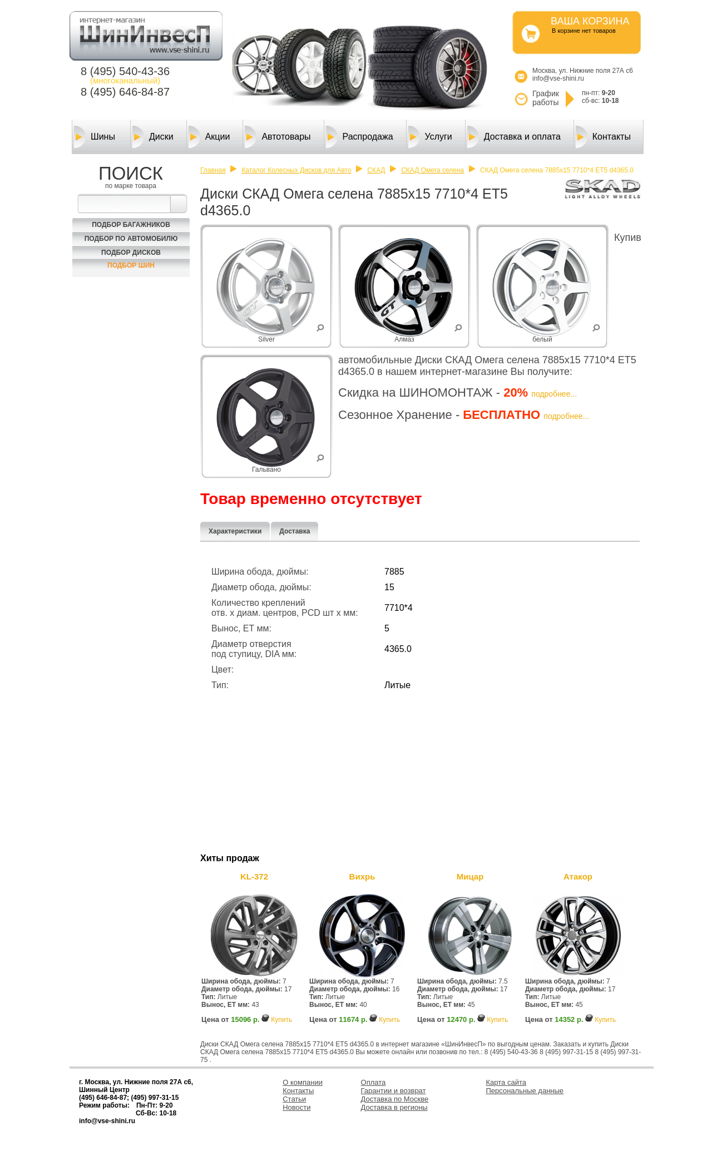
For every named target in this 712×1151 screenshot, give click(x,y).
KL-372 (254, 876)
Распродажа (359, 137)
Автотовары (277, 137)
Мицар (470, 876)
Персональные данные (525, 1090)
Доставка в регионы (394, 1107)
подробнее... (554, 393)
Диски (153, 137)
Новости (296, 1107)
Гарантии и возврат (393, 1090)
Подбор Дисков (131, 252)
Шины (94, 137)
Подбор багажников (131, 225)
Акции (209, 137)
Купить (281, 1020)
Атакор (577, 876)
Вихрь (362, 876)
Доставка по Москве (395, 1099)
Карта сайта (506, 1082)
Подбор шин (131, 265)
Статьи (294, 1099)
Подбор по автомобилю (131, 239)
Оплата (373, 1082)
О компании (303, 1082)
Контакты (603, 137)
